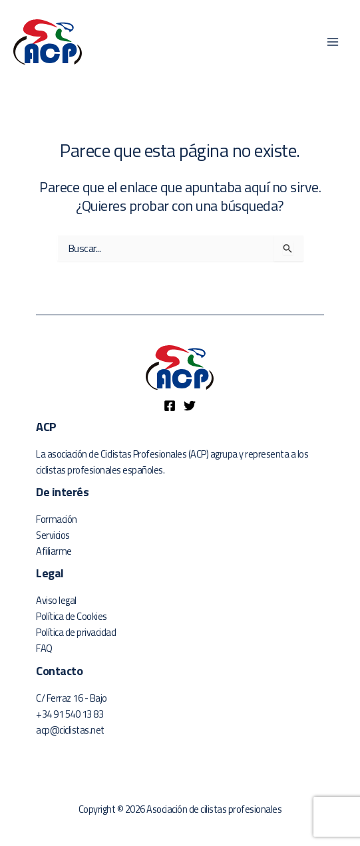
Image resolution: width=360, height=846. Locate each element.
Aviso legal (56, 600)
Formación (56, 519)
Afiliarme (54, 551)
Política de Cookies (71, 616)
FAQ (44, 648)
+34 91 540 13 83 (69, 714)
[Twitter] (190, 406)
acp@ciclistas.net (70, 730)
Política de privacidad (76, 632)
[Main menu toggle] (333, 42)
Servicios (53, 535)
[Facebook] (170, 406)
